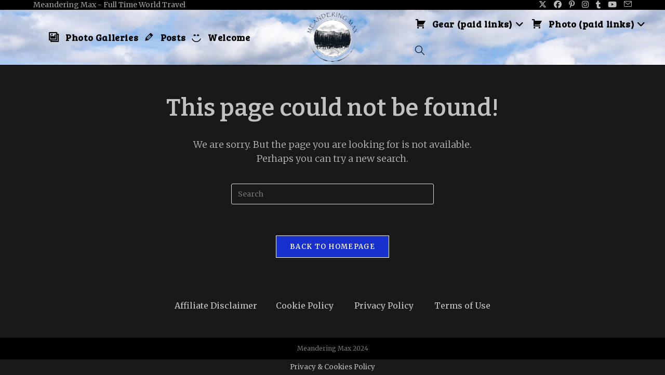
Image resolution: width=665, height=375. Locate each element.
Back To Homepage (332, 246)
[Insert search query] (332, 194)
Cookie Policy (305, 305)
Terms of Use (462, 305)
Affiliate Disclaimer (216, 305)
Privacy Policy (384, 305)
